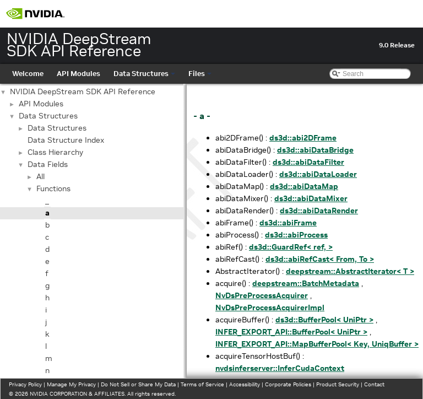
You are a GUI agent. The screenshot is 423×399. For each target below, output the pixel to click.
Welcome (28, 73)
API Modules (78, 73)
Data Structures (144, 73)
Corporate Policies (288, 384)
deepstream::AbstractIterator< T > (350, 271)
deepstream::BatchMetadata (305, 283)
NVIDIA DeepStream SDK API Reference (82, 91)
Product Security (337, 384)
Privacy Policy (25, 384)
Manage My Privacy (71, 384)
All (40, 176)
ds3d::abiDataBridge (315, 150)
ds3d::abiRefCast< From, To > (319, 259)
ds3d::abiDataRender (319, 210)
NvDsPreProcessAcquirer (261, 295)
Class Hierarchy (55, 152)
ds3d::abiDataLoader (318, 174)
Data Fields (48, 164)
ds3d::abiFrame (288, 223)
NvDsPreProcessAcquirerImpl (269, 307)
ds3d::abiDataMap (304, 186)
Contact (374, 384)
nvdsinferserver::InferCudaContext (279, 368)
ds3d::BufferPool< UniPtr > (324, 320)
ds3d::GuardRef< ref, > (291, 247)
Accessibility (244, 384)
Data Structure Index (66, 140)
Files (200, 73)
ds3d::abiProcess (296, 235)
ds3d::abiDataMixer (311, 198)
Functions (53, 188)
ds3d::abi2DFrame (303, 138)
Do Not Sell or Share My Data (138, 384)
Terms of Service (202, 384)
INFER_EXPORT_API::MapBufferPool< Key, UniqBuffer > (317, 344)
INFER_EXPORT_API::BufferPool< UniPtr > (291, 332)
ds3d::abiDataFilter (308, 162)
